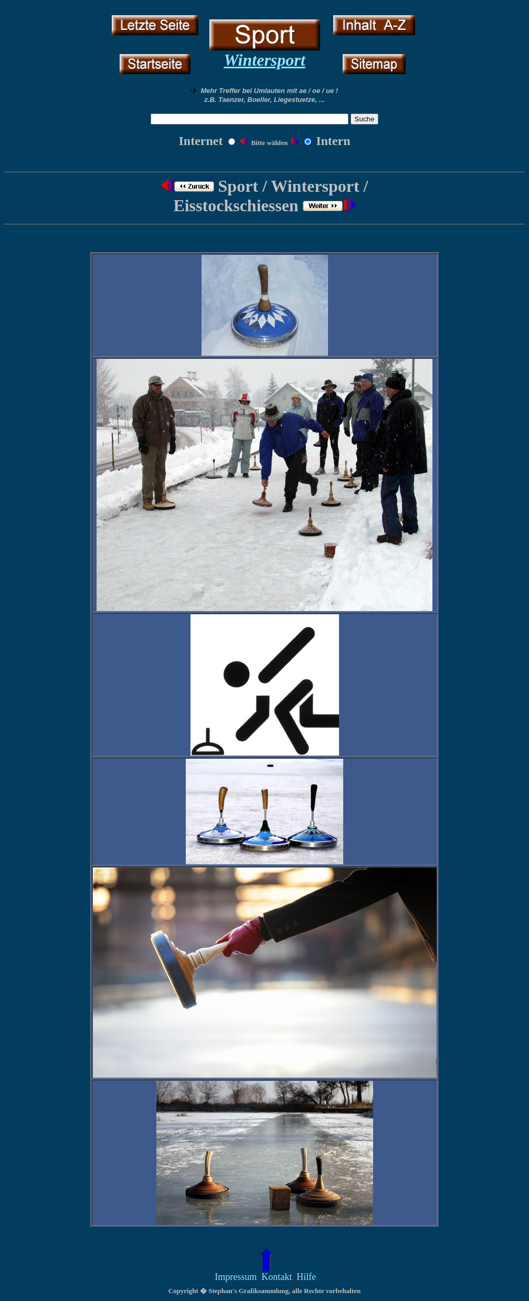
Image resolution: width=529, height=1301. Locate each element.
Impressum (236, 1277)
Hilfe (306, 1277)
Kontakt (276, 1277)
